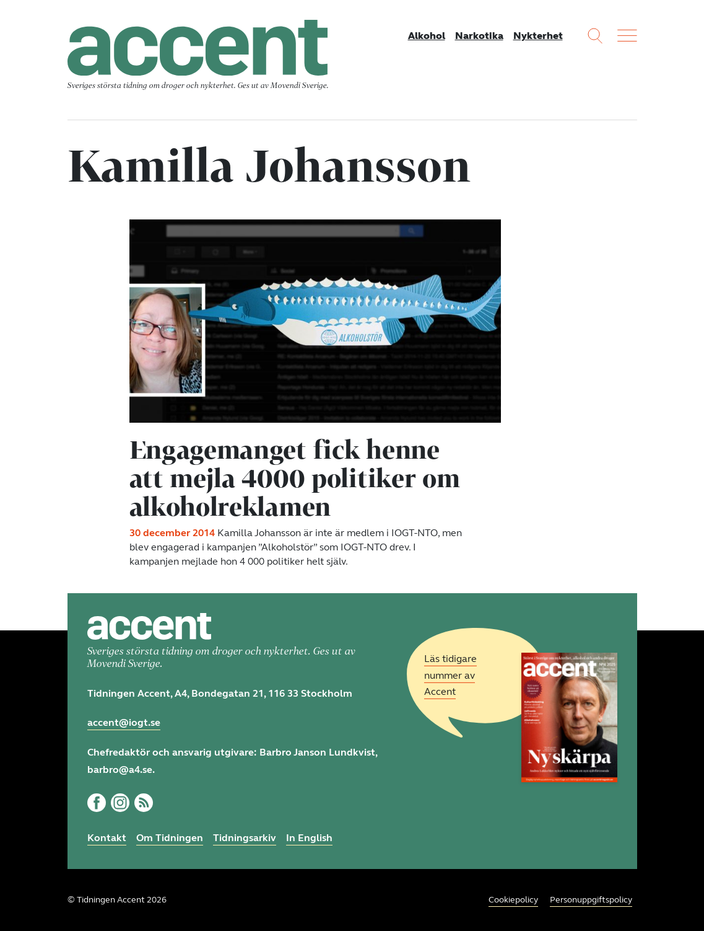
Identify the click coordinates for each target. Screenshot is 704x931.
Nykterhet (538, 36)
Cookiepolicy (513, 899)
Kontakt (106, 838)
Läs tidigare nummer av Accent (450, 675)
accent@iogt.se (123, 722)
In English (309, 838)
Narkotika (479, 36)
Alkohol (426, 36)
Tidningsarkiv (244, 838)
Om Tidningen (169, 838)
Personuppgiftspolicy (591, 899)
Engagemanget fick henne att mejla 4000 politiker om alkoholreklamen (294, 478)
